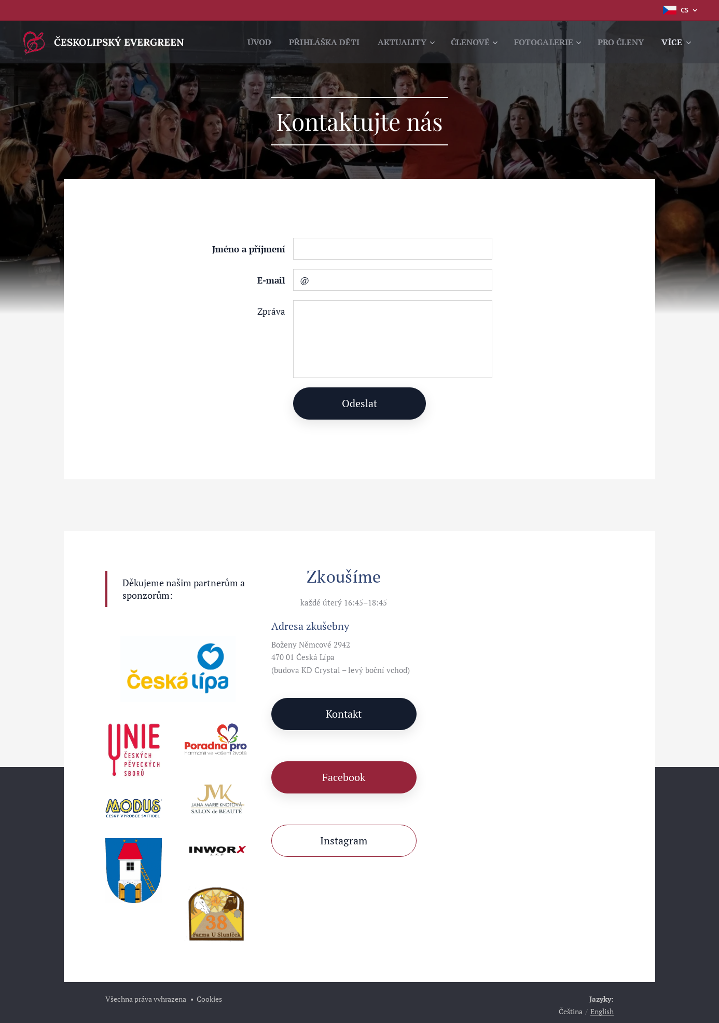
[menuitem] (307, 42)
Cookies (209, 999)
